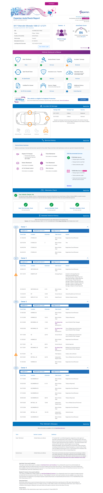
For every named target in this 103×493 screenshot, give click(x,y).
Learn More (83, 99)
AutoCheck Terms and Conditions (49, 465)
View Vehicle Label (44, 46)
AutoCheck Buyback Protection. (48, 473)
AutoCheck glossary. (60, 428)
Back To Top (86, 106)
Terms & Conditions (64, 100)
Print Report (51, 3)
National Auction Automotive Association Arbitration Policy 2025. (70, 457)
